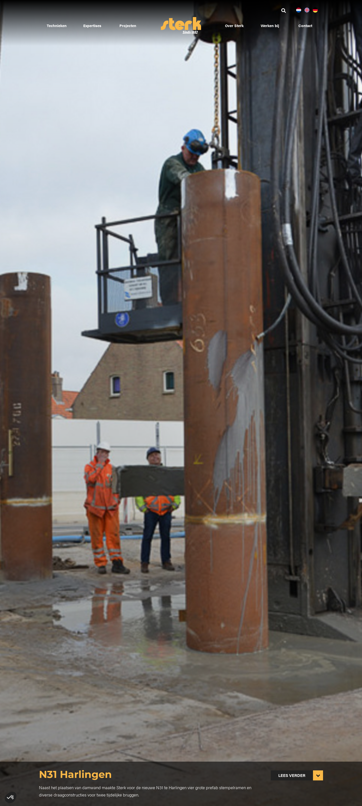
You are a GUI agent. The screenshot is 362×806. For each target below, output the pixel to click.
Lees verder (291, 775)
